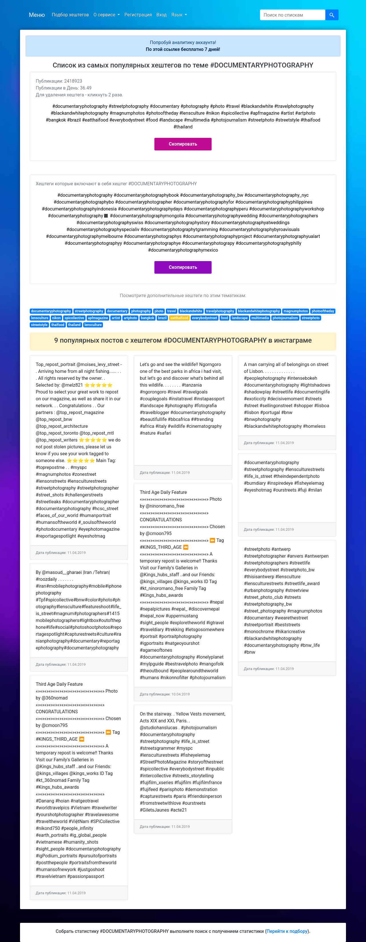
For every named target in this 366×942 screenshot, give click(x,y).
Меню (37, 14)
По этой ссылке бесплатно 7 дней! (183, 49)
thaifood (57, 325)
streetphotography (89, 311)
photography (141, 311)
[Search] (292, 14)
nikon (56, 318)
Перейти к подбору (286, 931)
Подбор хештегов (70, 14)
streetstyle (39, 325)
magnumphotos (296, 311)
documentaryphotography (51, 311)
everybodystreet (204, 318)
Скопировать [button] (183, 144)
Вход (161, 14)
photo (159, 311)
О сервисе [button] (105, 14)
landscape (240, 318)
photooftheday (323, 311)
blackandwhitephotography (259, 311)
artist (116, 318)
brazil (162, 318)
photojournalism (285, 318)
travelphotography (220, 311)
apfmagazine (98, 318)
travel (171, 311)
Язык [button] (177, 14)
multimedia (260, 318)
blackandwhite (191, 311)
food (224, 318)
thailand (74, 325)
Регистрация (138, 14)
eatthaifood (179, 318)
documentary (117, 311)
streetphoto (310, 318)
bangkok (147, 318)
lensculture (39, 318)
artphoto (130, 318)
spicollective (74, 318)
